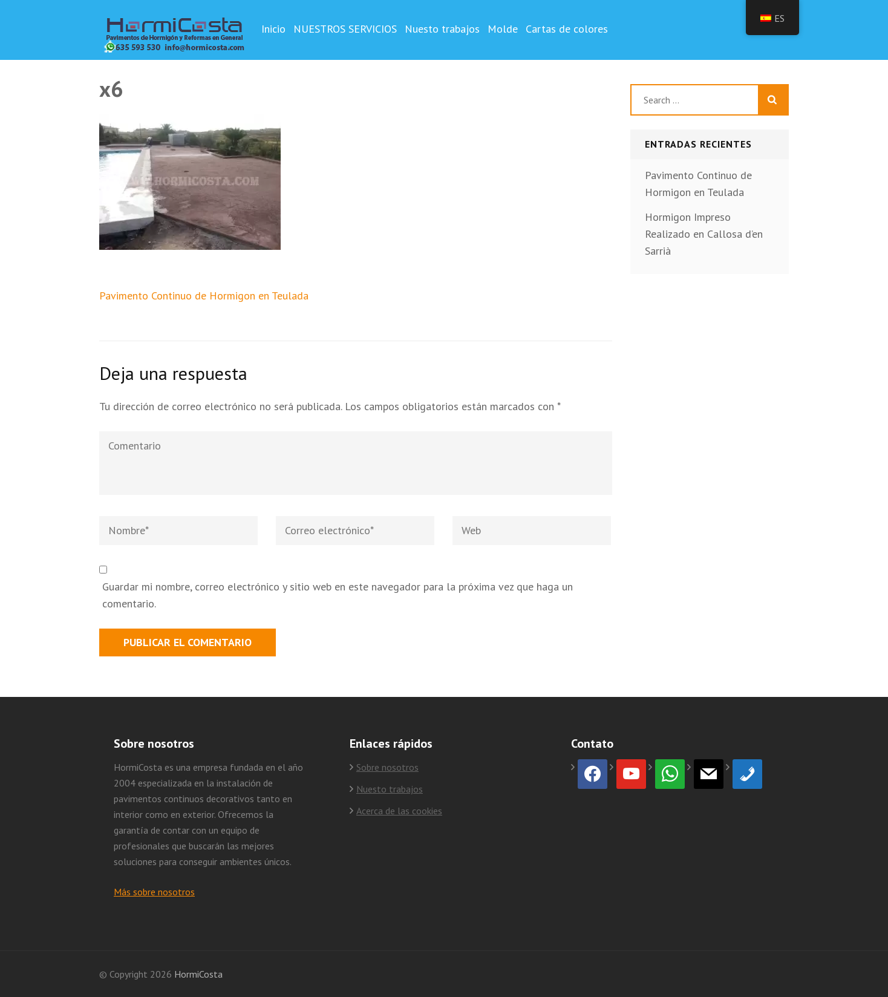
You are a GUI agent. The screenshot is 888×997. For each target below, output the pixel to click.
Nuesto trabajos (442, 29)
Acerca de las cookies (399, 811)
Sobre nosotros (387, 767)
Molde (503, 29)
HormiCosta (198, 974)
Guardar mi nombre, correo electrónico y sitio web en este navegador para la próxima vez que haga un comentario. (337, 595)
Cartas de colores (567, 29)
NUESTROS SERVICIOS (345, 29)
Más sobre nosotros (154, 892)
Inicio (273, 29)
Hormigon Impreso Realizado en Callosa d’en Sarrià (704, 234)
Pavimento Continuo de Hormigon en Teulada (204, 295)
